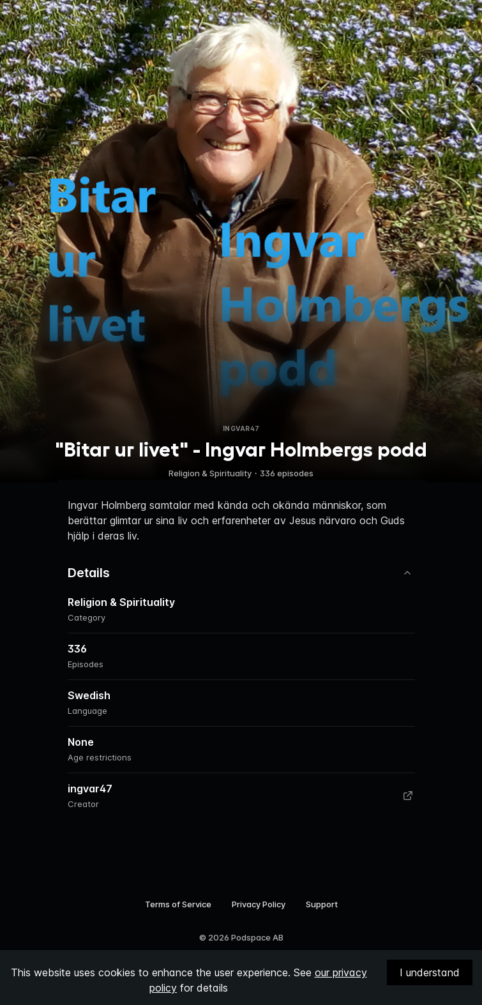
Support (322, 904)
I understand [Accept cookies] (430, 972)
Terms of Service (178, 904)
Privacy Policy (258, 904)
